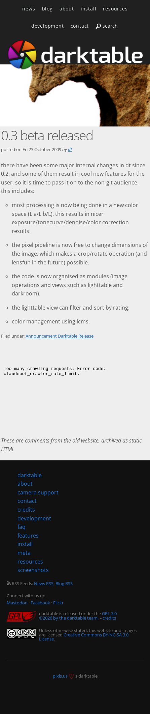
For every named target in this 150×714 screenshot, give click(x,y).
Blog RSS (64, 583)
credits (109, 618)
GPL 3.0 (109, 613)
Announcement (41, 336)
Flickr (58, 603)
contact (80, 26)
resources (115, 8)
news (28, 8)
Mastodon (17, 603)
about (67, 8)
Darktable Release (75, 336)
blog (47, 8)
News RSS (43, 583)
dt (70, 149)
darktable (29, 475)
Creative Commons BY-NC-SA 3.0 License (83, 637)
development (47, 26)
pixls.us (60, 676)
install (89, 8)
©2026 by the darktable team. (69, 618)
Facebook (40, 603)
